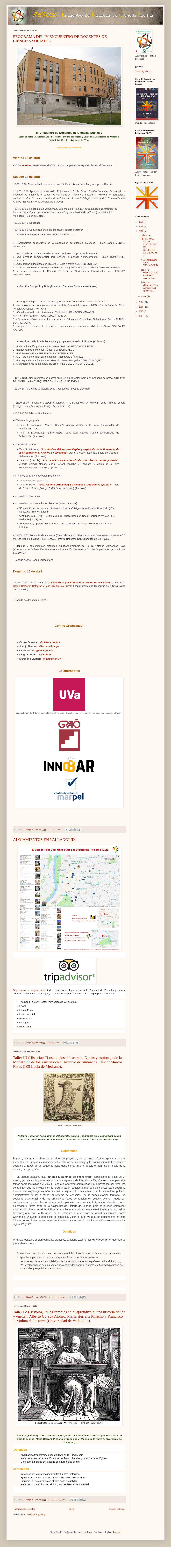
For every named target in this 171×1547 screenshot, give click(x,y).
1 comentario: (53, 1042)
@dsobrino (45, 654)
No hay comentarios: (57, 1297)
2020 (141, 222)
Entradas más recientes (24, 1509)
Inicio (71, 1509)
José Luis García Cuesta (58, 586)
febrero (145, 235)
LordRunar (88, 1532)
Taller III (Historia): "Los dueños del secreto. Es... (149, 274)
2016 (141, 307)
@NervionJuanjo (49, 646)
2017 (141, 302)
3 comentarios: (55, 829)
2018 (141, 231)
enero (144, 296)
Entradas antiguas (116, 1509)
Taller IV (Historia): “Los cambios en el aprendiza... (149, 286)
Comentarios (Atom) (35, 1514)
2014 (141, 316)
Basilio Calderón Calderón (27, 586)
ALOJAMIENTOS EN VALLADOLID (44, 839)
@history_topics (50, 642)
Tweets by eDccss (143, 71)
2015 (141, 311)
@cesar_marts (44, 650)
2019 (141, 226)
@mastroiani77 (52, 658)
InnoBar (26, 165)
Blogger (116, 1532)
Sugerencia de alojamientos (29, 990)
